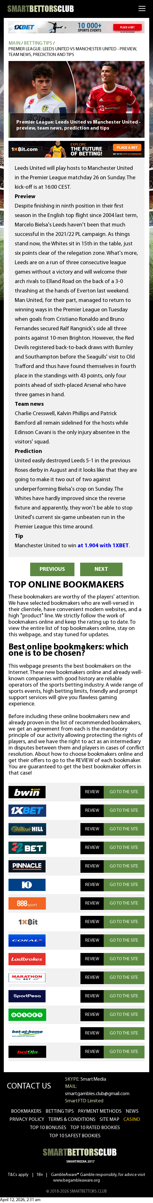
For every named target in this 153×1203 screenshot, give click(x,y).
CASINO (131, 1119)
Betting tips (38, 43)
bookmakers (26, 1111)
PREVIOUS (52, 569)
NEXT (101, 569)
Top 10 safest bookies (75, 1136)
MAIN (14, 43)
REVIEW (92, 792)
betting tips (60, 1111)
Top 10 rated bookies (95, 1127)
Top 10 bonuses (48, 1127)
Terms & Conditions (72, 1119)
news (132, 1111)
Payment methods (100, 1111)
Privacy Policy (26, 1119)
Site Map (109, 1119)
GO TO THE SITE (124, 792)
